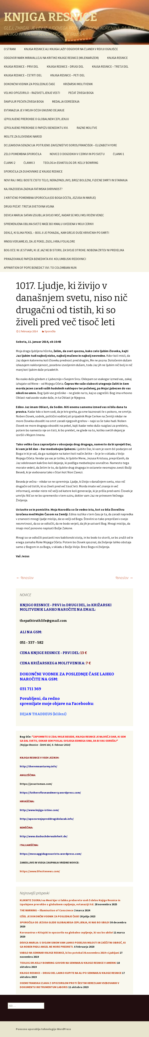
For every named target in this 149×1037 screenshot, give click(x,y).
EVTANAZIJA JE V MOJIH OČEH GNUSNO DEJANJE (34, 110)
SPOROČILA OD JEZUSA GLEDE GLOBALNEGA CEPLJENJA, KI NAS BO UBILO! (64, 922)
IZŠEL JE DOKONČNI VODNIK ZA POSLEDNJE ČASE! (49, 916)
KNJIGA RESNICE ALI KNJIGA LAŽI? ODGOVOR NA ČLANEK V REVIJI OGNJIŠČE (71, 49)
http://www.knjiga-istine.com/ (39, 810)
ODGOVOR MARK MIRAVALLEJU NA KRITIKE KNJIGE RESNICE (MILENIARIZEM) (51, 58)
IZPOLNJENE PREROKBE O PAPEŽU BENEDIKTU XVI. (36, 128)
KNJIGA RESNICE (117, 58)
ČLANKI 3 (29, 163)
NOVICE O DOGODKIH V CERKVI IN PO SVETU (77, 154)
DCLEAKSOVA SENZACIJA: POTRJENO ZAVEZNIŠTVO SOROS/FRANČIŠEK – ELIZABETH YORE (60, 145)
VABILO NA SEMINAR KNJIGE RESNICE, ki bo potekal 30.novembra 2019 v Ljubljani (69, 952)
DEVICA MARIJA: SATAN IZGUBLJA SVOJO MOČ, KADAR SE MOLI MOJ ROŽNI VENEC (54, 215)
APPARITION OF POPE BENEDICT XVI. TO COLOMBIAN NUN (40, 267)
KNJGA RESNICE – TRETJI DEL (110, 66)
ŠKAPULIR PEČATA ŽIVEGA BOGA (24, 101)
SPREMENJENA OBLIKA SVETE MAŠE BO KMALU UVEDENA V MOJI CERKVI (49, 224)
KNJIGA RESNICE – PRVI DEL (21, 66)
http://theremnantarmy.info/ (38, 766)
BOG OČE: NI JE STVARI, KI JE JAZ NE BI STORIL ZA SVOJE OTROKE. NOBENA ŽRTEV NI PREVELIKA (64, 250)
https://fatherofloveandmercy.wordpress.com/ (50, 792)
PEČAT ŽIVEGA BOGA (81, 93)
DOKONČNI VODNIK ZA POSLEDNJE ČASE (29, 84)
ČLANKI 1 (118, 154)
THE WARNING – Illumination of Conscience (47, 910)
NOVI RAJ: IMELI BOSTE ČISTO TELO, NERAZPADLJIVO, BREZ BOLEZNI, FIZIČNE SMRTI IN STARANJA (65, 180)
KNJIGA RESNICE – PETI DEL (67, 75)
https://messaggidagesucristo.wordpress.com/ (50, 854)
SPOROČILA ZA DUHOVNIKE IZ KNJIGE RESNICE (33, 171)
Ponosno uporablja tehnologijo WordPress (43, 1029)
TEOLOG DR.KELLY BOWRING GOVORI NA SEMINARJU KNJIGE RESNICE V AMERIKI (68, 963)
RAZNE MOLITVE (87, 128)
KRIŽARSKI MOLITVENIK (78, 84)
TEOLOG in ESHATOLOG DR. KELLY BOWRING (70, 163)
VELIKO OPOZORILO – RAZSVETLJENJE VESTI (32, 93)
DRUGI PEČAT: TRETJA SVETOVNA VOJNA (29, 206)
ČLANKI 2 (9, 163)
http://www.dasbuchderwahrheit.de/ (44, 836)
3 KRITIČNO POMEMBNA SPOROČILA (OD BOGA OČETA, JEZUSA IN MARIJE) (50, 198)
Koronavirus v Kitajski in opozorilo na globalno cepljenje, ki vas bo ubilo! (66, 932)
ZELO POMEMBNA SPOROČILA (22, 154)
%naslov (25, 577)
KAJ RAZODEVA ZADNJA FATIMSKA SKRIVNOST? (33, 189)
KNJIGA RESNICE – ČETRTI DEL (23, 75)
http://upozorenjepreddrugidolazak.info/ (47, 819)
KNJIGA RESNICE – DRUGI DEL (65, 66)
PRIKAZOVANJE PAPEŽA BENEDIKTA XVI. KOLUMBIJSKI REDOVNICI (45, 259)
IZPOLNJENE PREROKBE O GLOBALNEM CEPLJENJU (36, 119)
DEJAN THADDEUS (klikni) (43, 714)
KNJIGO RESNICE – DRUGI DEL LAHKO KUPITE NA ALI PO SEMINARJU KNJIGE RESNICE (70, 973)
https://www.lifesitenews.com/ (40, 871)
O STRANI (10, 49)
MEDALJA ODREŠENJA (65, 101)
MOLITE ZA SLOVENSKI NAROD (23, 136)
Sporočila (50, 331)
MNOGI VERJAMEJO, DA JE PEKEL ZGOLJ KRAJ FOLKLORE (39, 241)
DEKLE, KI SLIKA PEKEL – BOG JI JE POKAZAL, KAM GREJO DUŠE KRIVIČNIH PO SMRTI (56, 233)
